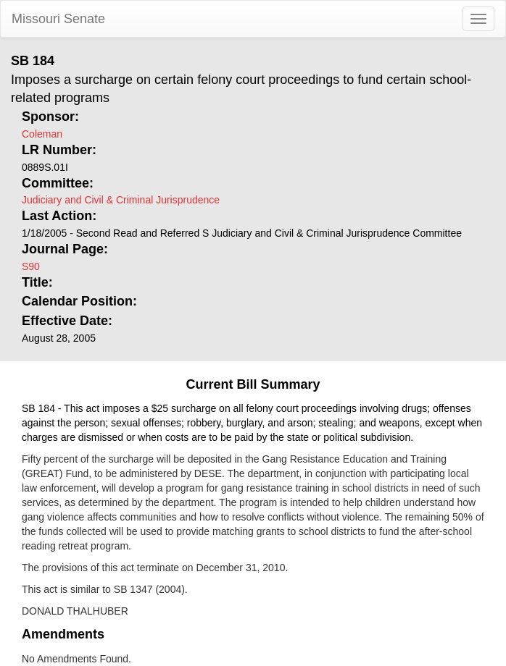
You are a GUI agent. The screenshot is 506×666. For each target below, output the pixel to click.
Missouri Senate (58, 19)
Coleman (42, 134)
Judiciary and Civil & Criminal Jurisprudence (121, 200)
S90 (31, 266)
